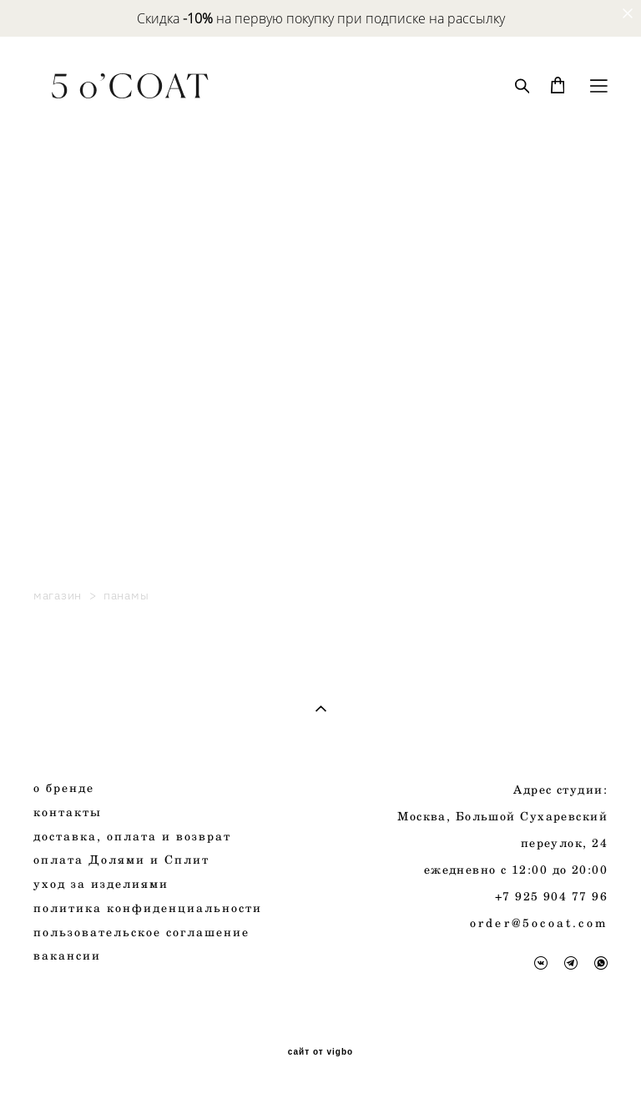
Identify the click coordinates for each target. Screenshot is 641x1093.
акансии (71, 955)
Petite (52, 558)
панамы (60, 470)
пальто (56, 295)
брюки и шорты (85, 365)
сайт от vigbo (320, 1052)
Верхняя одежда (88, 278)
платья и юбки (83, 400)
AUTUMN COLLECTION (111, 173)
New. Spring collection (106, 225)
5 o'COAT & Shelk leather (117, 488)
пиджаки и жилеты (99, 330)
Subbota (60, 523)
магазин (57, 595)
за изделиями (105, 883)
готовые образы (86, 505)
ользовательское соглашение (146, 931)
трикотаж (65, 453)
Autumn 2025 (77, 190)
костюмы (63, 348)
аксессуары (71, 418)
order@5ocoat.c (528, 922)
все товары (70, 208)
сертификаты (78, 435)
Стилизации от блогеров (115, 260)
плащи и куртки (88, 313)
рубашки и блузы (91, 383)
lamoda (56, 540)
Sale (47, 243)
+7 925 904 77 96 (551, 896)
